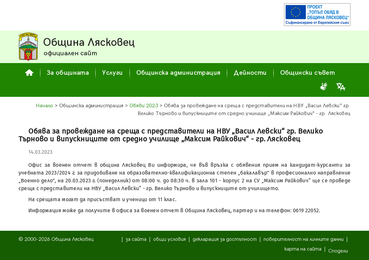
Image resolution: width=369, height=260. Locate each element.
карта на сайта (302, 249)
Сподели (338, 251)
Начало (44, 106)
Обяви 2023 (144, 106)
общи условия (169, 239)
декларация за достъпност (225, 239)
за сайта (136, 239)
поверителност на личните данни (304, 239)
